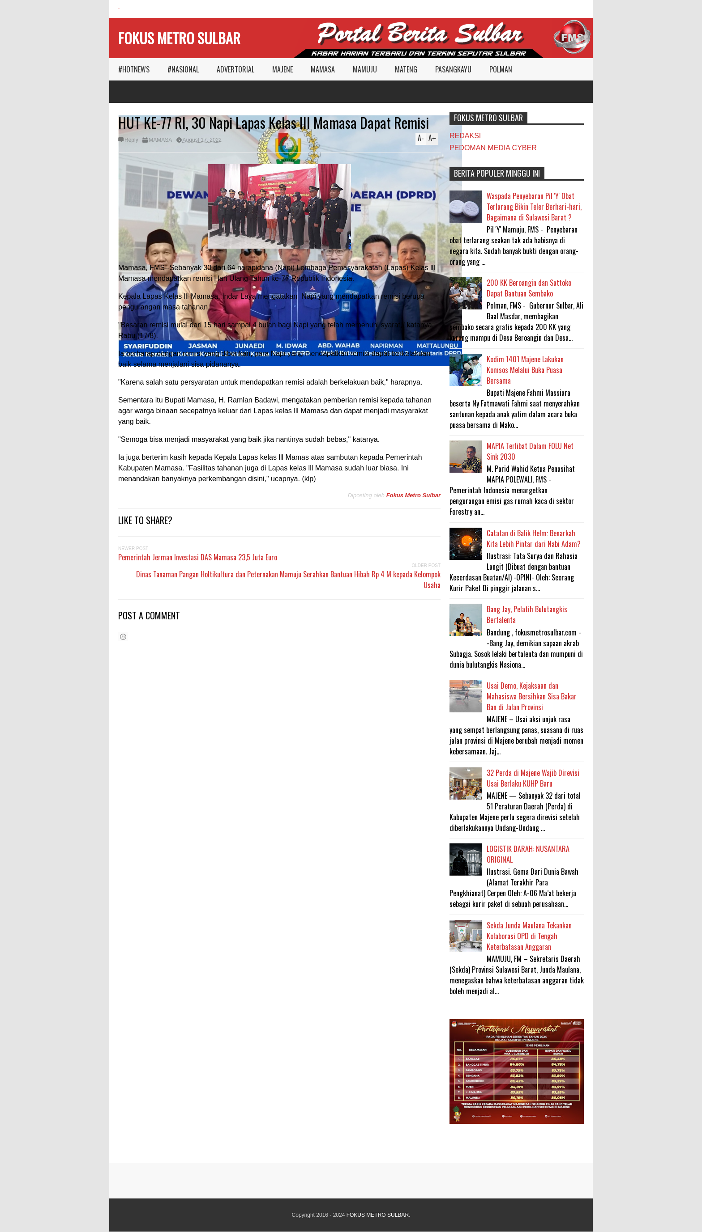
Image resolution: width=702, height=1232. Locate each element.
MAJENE (282, 69)
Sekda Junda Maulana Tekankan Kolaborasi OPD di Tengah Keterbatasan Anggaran (529, 936)
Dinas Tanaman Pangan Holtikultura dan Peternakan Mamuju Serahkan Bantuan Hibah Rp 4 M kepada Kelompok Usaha (288, 579)
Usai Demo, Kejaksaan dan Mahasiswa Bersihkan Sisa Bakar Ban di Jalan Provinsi (532, 696)
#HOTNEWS (134, 69)
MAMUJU (365, 69)
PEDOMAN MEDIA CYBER (493, 148)
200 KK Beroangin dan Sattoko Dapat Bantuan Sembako (529, 288)
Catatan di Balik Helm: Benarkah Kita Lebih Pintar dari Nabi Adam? (534, 538)
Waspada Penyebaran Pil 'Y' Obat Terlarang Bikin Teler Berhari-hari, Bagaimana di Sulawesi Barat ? (534, 207)
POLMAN (500, 69)
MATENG (406, 69)
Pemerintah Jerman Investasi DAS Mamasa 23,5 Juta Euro (197, 557)
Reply (131, 140)
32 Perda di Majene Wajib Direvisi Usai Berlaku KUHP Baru (533, 778)
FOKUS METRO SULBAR (179, 37)
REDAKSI (465, 136)
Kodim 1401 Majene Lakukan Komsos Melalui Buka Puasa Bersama (525, 370)
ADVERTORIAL (235, 69)
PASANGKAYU (453, 69)
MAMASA (323, 69)
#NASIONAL (183, 69)
